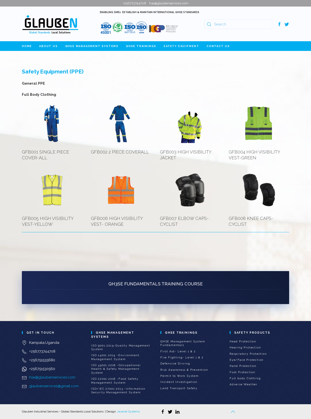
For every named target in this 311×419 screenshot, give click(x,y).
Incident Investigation (179, 382)
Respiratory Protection (248, 353)
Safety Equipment (181, 46)
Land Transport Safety (179, 388)
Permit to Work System (179, 376)
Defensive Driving (175, 363)
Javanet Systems (128, 411)
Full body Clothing (245, 378)
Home (27, 46)
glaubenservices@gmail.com (54, 386)
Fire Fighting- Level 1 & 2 (182, 357)
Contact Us (218, 46)
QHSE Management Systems (92, 46)
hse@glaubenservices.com (52, 377)
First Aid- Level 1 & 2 (178, 351)
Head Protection (243, 341)
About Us (48, 46)
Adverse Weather (244, 384)
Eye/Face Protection (247, 360)
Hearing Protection (245, 347)
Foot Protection (242, 372)
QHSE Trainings (141, 46)
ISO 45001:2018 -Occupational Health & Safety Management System (115, 369)
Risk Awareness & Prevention (184, 369)
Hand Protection (243, 366)
